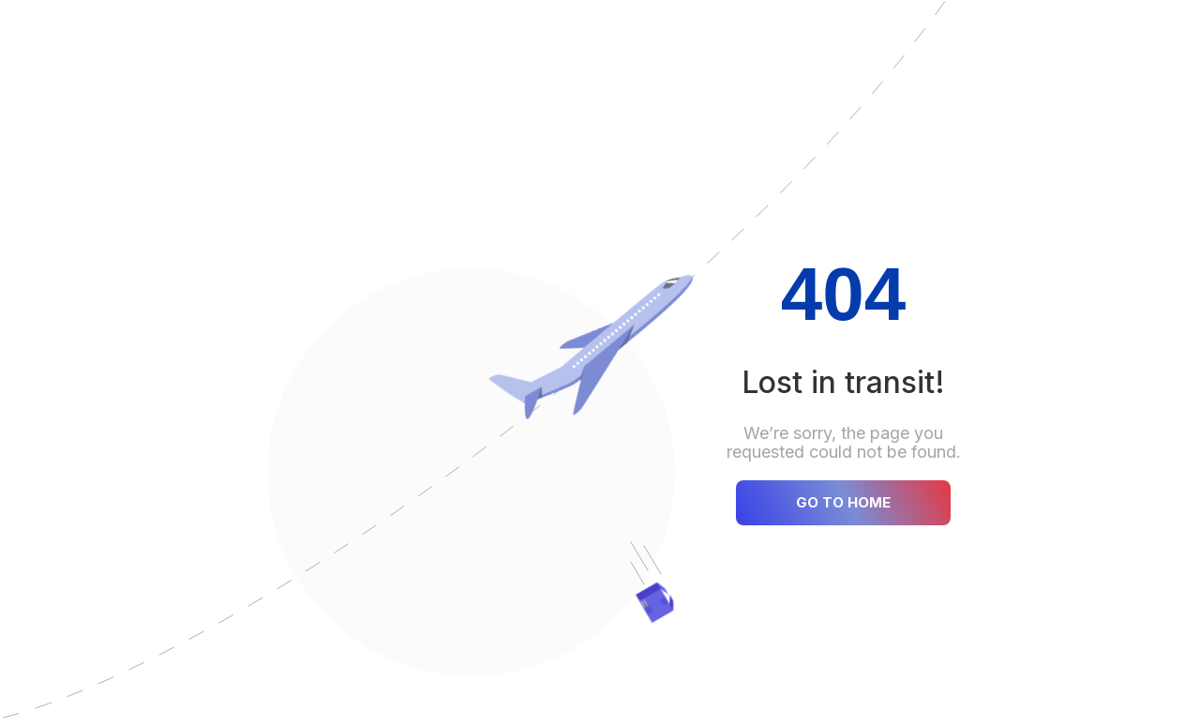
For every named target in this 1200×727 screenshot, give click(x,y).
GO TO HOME (843, 502)
